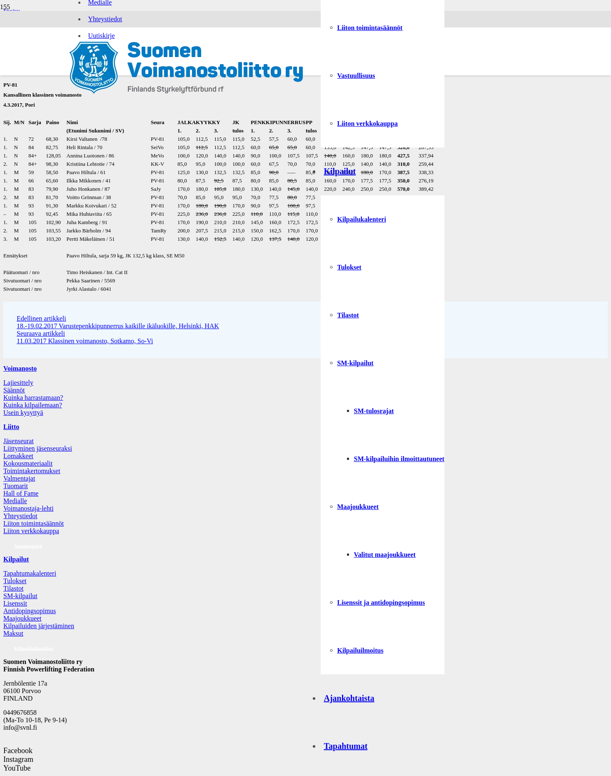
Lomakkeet (18, 455)
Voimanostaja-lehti (28, 508)
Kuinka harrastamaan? (33, 397)
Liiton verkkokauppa (31, 530)
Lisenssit (15, 603)
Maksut (13, 633)
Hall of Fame (20, 493)
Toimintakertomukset (31, 470)
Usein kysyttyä (23, 412)
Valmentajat (19, 478)
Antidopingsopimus (29, 610)
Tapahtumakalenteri (29, 573)
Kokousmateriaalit (27, 463)
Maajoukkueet (22, 618)
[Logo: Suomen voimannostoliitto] (186, 93)
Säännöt (14, 390)
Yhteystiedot (20, 515)
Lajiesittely (18, 382)
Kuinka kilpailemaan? (32, 405)
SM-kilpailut (20, 595)
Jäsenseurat (18, 440)
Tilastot (13, 588)
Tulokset (14, 580)
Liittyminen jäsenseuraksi (37, 448)
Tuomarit (15, 485)
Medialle (15, 500)
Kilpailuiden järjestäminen (38, 625)
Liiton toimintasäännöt (33, 523)
